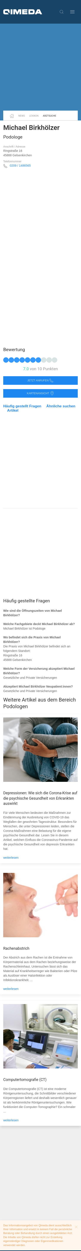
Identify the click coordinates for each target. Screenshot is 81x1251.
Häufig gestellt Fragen (22, 406)
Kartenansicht (40, 393)
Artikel (12, 410)
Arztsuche (49, 115)
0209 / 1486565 (20, 165)
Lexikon (34, 115)
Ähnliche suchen (60, 406)
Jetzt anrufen (40, 380)
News (21, 115)
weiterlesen (11, 857)
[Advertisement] (40, 67)
